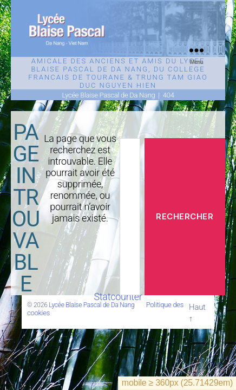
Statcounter (118, 296)
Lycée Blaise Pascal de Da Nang (91, 305)
